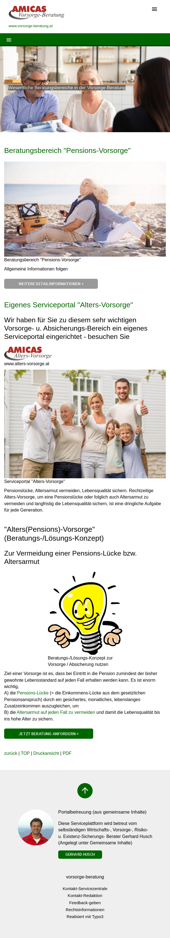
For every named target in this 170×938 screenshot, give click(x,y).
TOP (25, 753)
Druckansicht (46, 753)
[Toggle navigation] (154, 9)
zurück (10, 753)
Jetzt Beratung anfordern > (48, 733)
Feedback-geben (85, 902)
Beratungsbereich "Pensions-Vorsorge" (67, 150)
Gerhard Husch (80, 854)
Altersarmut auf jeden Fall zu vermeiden (56, 712)
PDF (67, 753)
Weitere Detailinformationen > (51, 283)
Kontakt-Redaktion (85, 895)
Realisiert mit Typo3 (85, 916)
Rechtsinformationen (85, 909)
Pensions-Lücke (33, 693)
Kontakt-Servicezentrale (85, 888)
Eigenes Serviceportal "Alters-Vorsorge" (68, 305)
